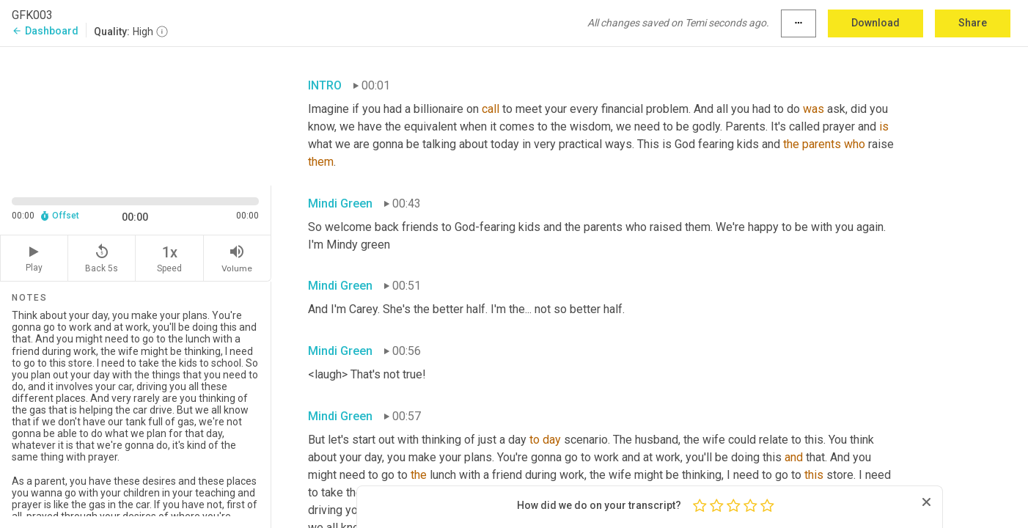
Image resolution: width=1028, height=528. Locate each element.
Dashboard (45, 31)
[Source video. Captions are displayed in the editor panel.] (135, 115)
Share (972, 23)
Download (875, 23)
